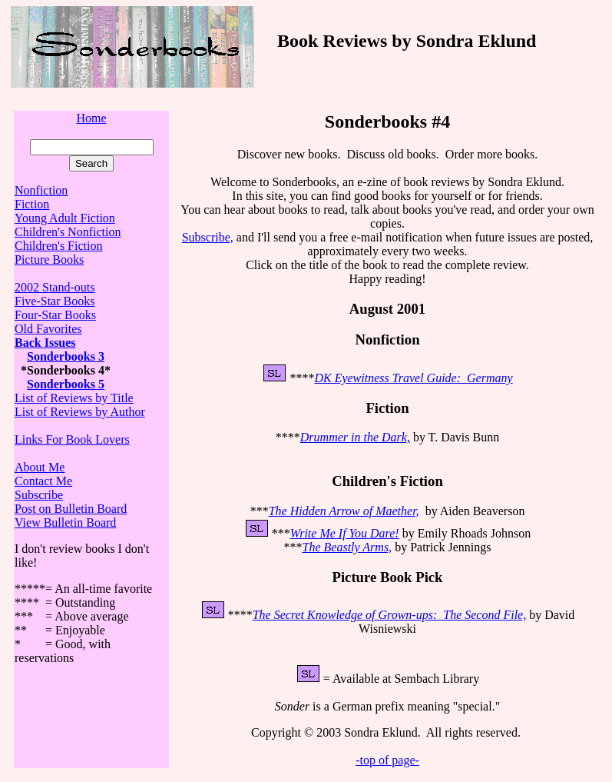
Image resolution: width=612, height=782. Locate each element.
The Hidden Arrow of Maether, (344, 510)
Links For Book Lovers (72, 439)
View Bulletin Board (65, 522)
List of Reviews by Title (74, 397)
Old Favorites (48, 328)
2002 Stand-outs (54, 287)
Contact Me (43, 481)
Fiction (32, 204)
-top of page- (387, 760)
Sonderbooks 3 (65, 356)
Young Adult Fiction (65, 218)
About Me (40, 467)
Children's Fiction (58, 245)
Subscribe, (207, 237)
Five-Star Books (54, 301)
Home (91, 118)
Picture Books (49, 259)
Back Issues (45, 342)
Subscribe (39, 494)
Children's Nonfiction (68, 231)
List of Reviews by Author (80, 411)
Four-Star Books (55, 314)
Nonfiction (41, 190)
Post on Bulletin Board (71, 508)
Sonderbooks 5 (65, 384)
